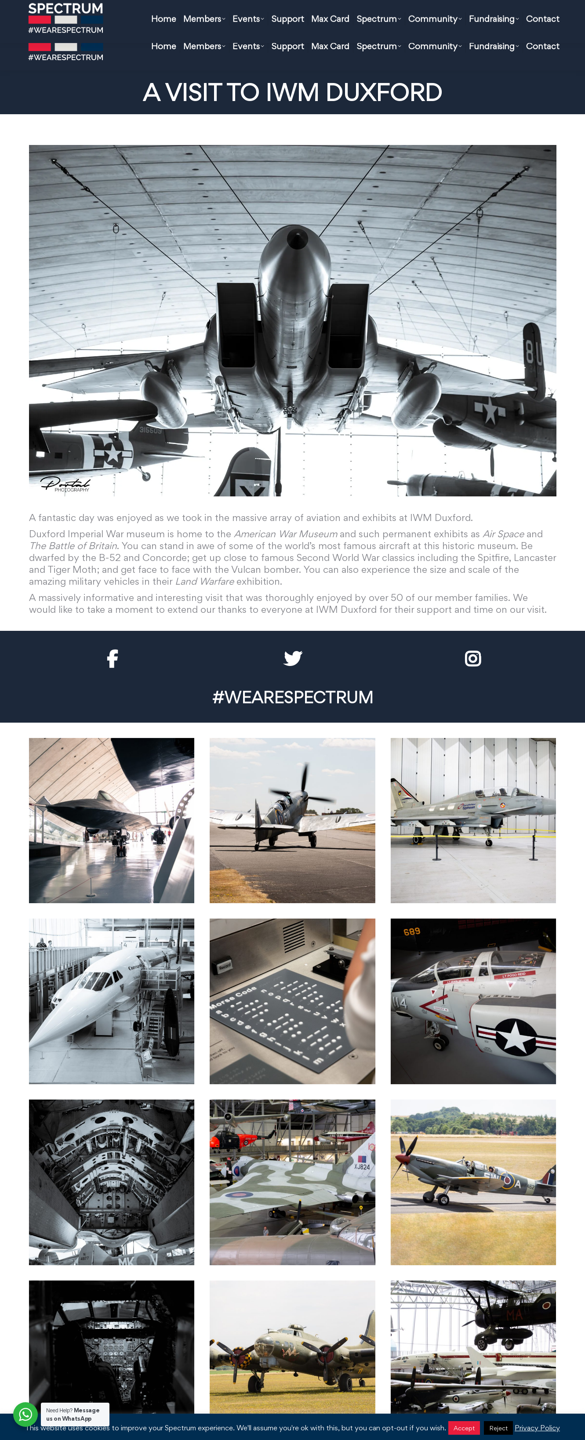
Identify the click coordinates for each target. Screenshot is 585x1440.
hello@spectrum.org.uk (200, 11)
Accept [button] (464, 1428)
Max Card (269, 11)
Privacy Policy (537, 1427)
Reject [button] (498, 1428)
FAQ (311, 11)
